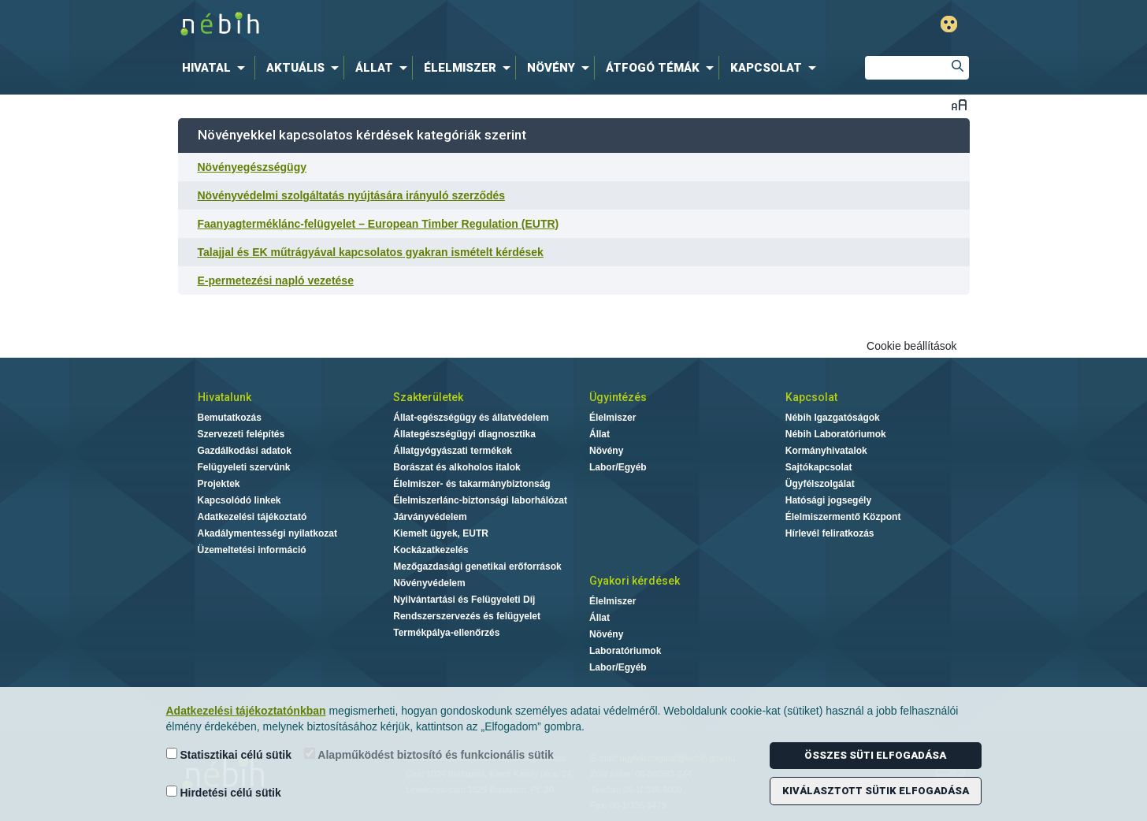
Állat (599, 434)
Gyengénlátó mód (949, 24)
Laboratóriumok (625, 650)
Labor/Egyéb (618, 467)
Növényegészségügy (252, 167)
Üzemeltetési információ (252, 549)
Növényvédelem (429, 583)
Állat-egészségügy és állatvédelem (470, 417)
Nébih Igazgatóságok (832, 417)
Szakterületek (428, 397)
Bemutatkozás (230, 417)
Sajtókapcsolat (818, 467)
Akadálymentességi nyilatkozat (267, 533)
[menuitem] (216, 68)
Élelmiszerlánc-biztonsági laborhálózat (480, 500)
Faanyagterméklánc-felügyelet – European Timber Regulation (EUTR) (378, 223)
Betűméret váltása (959, 104)
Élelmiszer (612, 417)
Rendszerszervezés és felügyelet (466, 616)
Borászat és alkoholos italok (456, 467)
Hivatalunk (224, 397)
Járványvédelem (429, 516)
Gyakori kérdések (634, 580)
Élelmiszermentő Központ (843, 516)
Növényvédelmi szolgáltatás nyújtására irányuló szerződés (352, 195)
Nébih (405, 25)
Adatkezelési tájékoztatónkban (246, 710)
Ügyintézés (618, 397)
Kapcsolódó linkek (239, 500)
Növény (606, 450)
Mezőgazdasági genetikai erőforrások (477, 566)
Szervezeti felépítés (241, 434)
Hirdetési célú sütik (223, 792)
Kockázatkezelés (430, 549)
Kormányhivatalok (826, 450)
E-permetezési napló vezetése (276, 280)
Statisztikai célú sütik (229, 754)
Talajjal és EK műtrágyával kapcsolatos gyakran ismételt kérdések (371, 252)
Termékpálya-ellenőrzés (446, 632)
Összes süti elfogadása (875, 755)
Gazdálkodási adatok (244, 450)
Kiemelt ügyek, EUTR (440, 533)
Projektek (219, 483)
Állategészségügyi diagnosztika (464, 434)
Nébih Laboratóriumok (835, 434)
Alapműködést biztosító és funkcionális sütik (429, 754)
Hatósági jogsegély (828, 500)
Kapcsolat (811, 397)
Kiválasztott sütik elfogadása (875, 791)
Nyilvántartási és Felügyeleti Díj (464, 599)
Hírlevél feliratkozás (829, 533)
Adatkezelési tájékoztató (252, 516)
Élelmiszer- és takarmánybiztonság (471, 483)
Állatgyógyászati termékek (452, 450)
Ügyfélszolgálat (820, 483)
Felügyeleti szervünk (244, 467)
